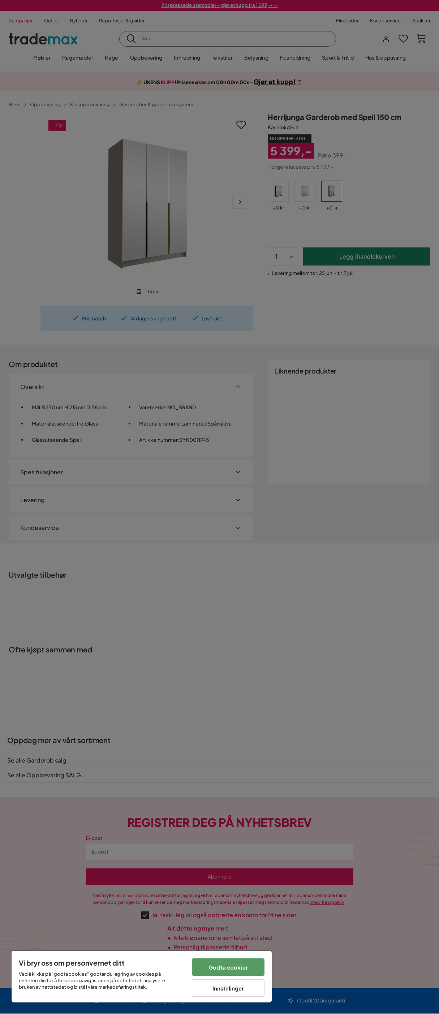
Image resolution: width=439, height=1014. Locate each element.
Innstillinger (228, 988)
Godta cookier (228, 967)
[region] (142, 976)
